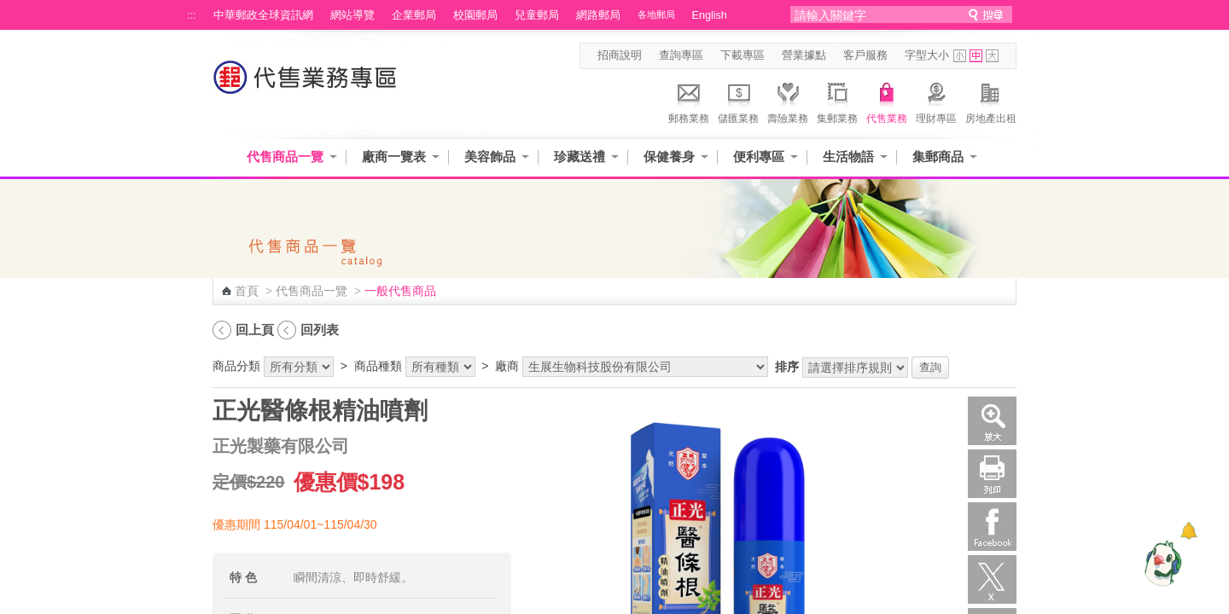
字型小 (959, 55)
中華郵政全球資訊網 (263, 15)
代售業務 (886, 101)
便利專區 (758, 156)
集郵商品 (938, 156)
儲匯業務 (738, 101)
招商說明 (619, 55)
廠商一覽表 (394, 156)
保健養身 (669, 156)
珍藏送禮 (579, 156)
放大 (992, 421)
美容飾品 (489, 156)
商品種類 (378, 366)
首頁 (247, 291)
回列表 (319, 329)
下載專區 (742, 55)
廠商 (507, 366)
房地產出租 (990, 101)
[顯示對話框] (1188, 531)
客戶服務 (865, 55)
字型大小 (927, 55)
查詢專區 (681, 55)
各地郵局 (656, 14)
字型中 (976, 55)
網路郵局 (598, 15)
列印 (992, 473)
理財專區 (936, 101)
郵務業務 (688, 101)
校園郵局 (475, 15)
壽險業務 (787, 101)
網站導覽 (352, 15)
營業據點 (804, 55)
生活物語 (848, 156)
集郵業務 (837, 101)
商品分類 (236, 366)
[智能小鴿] (1160, 562)
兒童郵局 (537, 15)
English (709, 15)
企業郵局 (414, 15)
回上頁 (255, 329)
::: (191, 15)
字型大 (992, 55)
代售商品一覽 (285, 156)
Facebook (992, 526)
